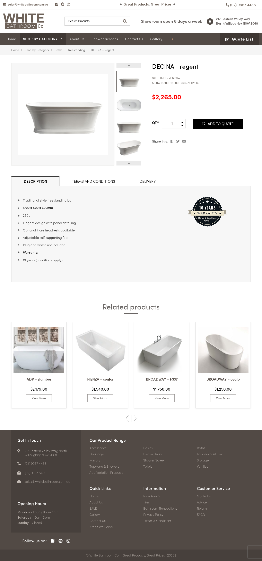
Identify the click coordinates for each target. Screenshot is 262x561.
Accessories (97, 448)
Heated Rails (152, 454)
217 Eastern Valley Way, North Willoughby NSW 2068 (237, 21)
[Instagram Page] (68, 4)
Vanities (202, 466)
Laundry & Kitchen (210, 454)
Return (202, 508)
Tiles (146, 502)
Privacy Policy (153, 514)
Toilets (147, 466)
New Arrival (151, 496)
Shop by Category (37, 49)
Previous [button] (128, 65)
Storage (203, 460)
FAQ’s (201, 514)
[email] (25, 4)
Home (15, 49)
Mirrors (94, 460)
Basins (148, 448)
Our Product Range (107, 440)
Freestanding (76, 49)
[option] (62, 114)
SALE (93, 508)
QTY (155, 122)
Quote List (204, 496)
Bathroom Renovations (160, 508)
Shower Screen (154, 460)
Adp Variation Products (106, 472)
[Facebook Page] (56, 4)
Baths (58, 49)
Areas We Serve (101, 526)
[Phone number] (241, 4)
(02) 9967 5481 (35, 473)
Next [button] (128, 163)
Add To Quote (218, 123)
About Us (96, 502)
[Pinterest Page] (62, 4)
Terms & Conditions (157, 520)
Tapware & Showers (104, 466)
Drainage (96, 454)
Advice (202, 502)
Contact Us (97, 520)
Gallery (94, 514)
